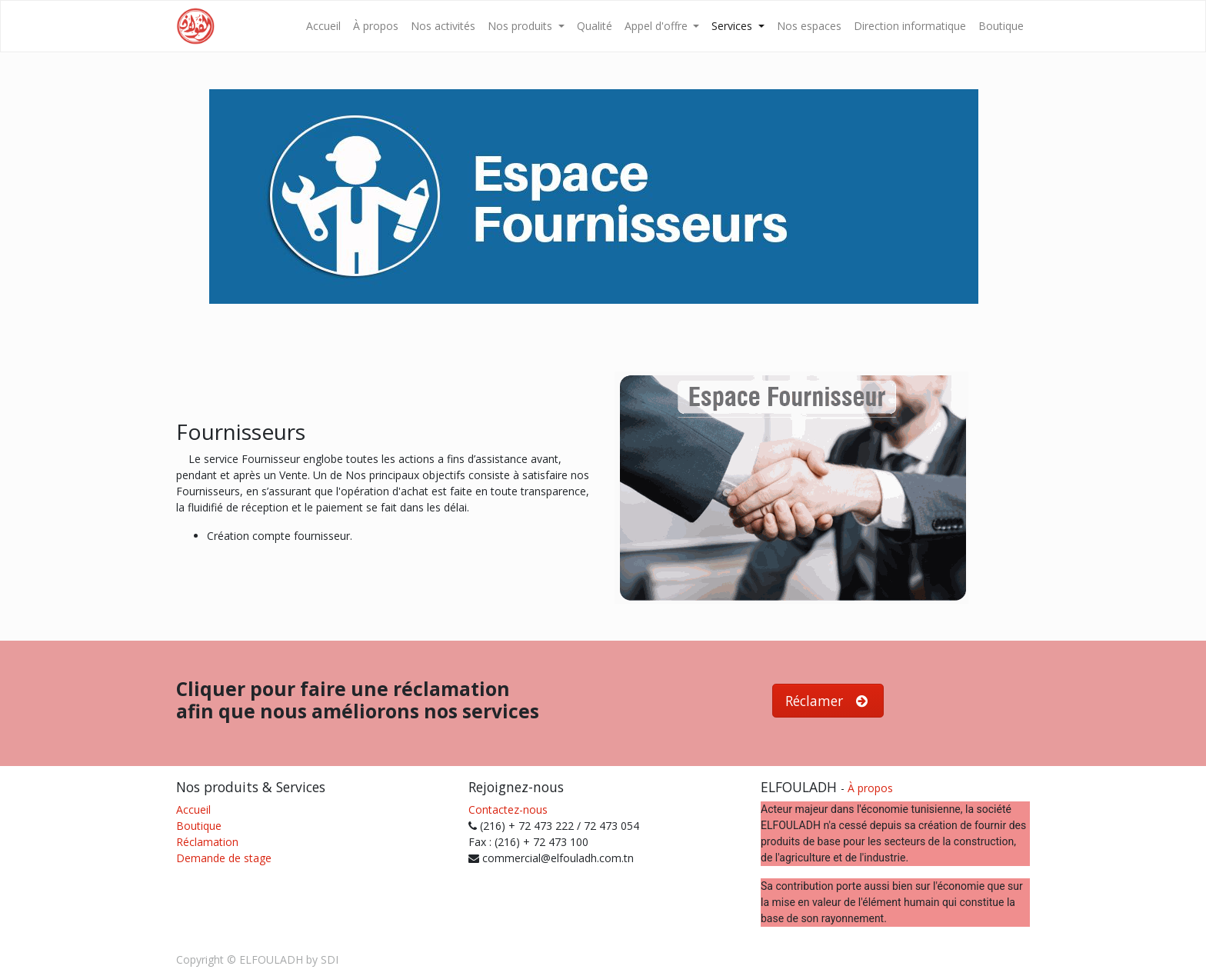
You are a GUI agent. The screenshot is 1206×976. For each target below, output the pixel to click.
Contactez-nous (508, 809)
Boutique (199, 825)
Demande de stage (224, 858)
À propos (870, 788)
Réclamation (207, 841)
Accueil (193, 809)
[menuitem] (323, 26)
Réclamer (828, 700)
